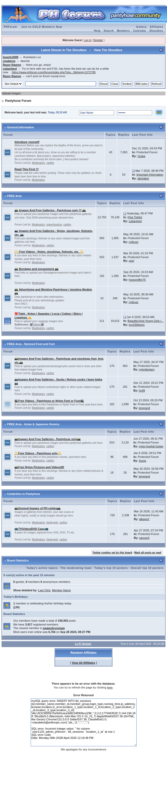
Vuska (141, 156)
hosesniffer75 (137, 279)
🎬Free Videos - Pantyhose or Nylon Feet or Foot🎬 (49, 400)
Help (97, 30)
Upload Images (11, 93)
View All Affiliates (83, 662)
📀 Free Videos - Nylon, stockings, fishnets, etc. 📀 (48, 251)
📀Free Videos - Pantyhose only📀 (37, 453)
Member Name (61, 590)
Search (109, 30)
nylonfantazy (147, 369)
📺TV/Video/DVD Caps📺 (31, 528)
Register (98, 40)
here (110, 687)
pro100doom (137, 324)
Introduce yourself (26, 141)
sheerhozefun (54, 224)
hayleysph (52, 522)
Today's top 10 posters (111, 568)
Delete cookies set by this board (112, 552)
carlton (50, 162)
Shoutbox (156, 30)
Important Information (149, 174)
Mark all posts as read (147, 552)
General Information (20, 127)
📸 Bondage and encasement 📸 (36, 268)
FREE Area (14, 195)
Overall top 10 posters (147, 568)
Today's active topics (42, 568)
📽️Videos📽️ (37, 324)
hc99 (142, 390)
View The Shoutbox (108, 50)
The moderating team (76, 568)
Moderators (38, 162)
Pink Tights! (135, 217)
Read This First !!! (26, 169)
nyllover (133, 241)
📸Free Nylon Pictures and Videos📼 (39, 467)
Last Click (44, 590)
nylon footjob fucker (151, 446)
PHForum (10, 26)
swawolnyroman (54, 628)
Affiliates (156, 26)
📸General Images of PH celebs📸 (37, 508)
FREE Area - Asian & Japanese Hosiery (33, 424)
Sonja (142, 460)
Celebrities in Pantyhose (23, 493)
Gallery (141, 26)
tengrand (144, 408)
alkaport (144, 519)
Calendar (139, 30)
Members (123, 30)
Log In (87, 40)
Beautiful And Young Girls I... (145, 320)
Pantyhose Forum (18, 101)
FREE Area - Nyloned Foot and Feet (31, 344)
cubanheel (135, 221)
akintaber (143, 178)
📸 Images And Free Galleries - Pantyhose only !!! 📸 (50, 210)
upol (131, 260)
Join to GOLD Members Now (41, 26)
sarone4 (144, 537)
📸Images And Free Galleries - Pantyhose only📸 (47, 439)
